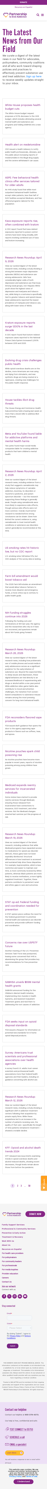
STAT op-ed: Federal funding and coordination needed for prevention (22, 906)
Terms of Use (30, 1387)
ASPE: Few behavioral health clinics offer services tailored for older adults (22, 181)
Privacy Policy (19, 1387)
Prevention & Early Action (14, 1233)
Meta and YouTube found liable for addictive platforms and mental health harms (23, 438)
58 (29, 1185)
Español (23, 7)
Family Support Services (13, 1225)
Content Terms (7, 1387)
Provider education (10, 1274)
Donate (23, 2)
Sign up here (33, 76)
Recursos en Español (11, 1249)
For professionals (9, 1266)
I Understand (23, 1482)
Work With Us (8, 1241)
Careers (5, 1278)
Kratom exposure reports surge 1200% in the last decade (20, 327)
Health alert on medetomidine (22, 145)
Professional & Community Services (18, 1229)
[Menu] (42, 15)
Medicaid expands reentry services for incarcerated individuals (20, 789)
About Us (6, 1245)
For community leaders (12, 1261)
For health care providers (12, 1253)
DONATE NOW (35, 1214)
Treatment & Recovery (12, 1237)
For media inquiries (10, 1270)
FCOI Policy (40, 1387)
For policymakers (9, 1257)
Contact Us (7, 1282)
